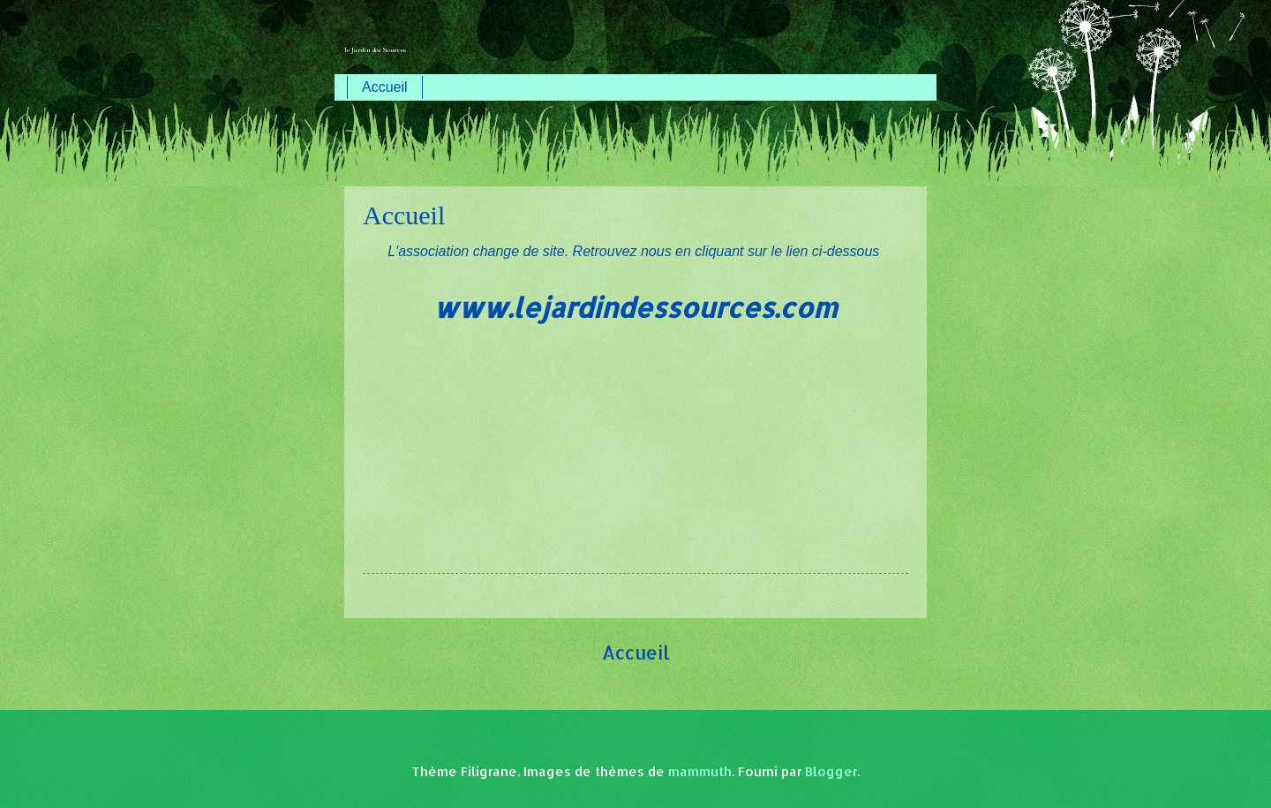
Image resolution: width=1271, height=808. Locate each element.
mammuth (700, 771)
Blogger (831, 771)
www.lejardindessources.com (635, 307)
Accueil (385, 86)
